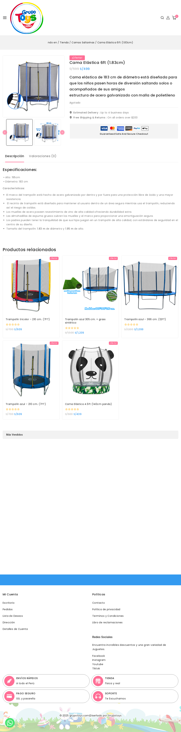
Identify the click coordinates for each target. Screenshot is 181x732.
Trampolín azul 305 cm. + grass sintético (85, 319)
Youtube (97, 664)
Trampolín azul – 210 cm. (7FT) (26, 402)
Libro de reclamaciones (107, 622)
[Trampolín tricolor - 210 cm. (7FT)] (31, 283)
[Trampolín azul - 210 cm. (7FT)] (31, 368)
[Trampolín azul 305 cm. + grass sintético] (90, 283)
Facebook (98, 656)
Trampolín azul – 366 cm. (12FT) (145, 317)
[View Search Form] (161, 17)
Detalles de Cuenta (15, 629)
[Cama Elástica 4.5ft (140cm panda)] (90, 368)
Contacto (98, 603)
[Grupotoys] (26, 17)
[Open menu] (5, 18)
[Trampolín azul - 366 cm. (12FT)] (149, 283)
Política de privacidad (106, 609)
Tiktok (96, 668)
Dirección (9, 622)
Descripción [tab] (14, 154)
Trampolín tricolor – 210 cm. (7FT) (28, 317)
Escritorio (8, 603)
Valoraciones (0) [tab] (42, 154)
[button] (19, 132)
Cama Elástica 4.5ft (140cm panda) (88, 402)
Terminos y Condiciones (108, 616)
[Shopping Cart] (175, 18)
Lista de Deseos (13, 616)
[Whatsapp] (10, 723)
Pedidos (8, 609)
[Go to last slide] (5, 132)
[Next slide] (62, 132)
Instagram (99, 660)
